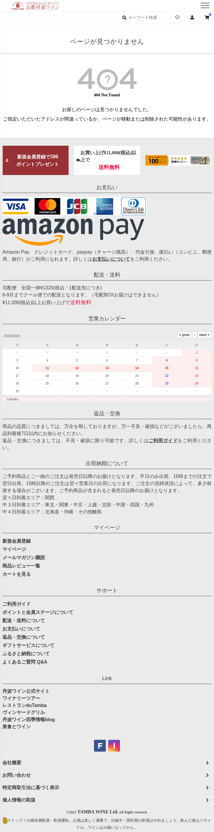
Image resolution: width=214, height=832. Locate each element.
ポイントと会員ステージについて (37, 612)
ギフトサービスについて (28, 645)
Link (107, 678)
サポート (107, 590)
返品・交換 (107, 413)
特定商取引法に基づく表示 (30, 787)
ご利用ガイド (163, 440)
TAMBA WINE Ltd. (97, 811)
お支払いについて (111, 259)
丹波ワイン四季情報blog (28, 719)
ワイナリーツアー (21, 698)
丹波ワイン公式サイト (26, 691)
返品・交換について (23, 637)
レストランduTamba (24, 705)
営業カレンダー (107, 319)
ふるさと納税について (26, 653)
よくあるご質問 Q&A (24, 661)
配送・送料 (107, 275)
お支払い (107, 187)
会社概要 (11, 762)
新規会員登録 (16, 541)
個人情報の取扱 (18, 799)
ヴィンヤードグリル (23, 712)
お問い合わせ (16, 775)
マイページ (107, 528)
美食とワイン (16, 726)
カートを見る (16, 574)
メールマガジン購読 (23, 557)
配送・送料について (23, 620)
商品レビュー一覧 (21, 565)
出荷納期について (107, 463)
